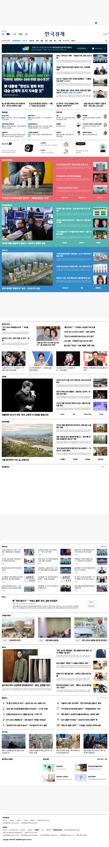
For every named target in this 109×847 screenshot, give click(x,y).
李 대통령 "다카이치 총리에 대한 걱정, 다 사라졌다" (84, 569)
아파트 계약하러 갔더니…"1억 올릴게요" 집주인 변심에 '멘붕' (11, 587)
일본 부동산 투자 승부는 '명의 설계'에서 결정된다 (94, 751)
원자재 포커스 (31, 115)
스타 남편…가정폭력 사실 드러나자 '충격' (78, 341)
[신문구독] (26, 34)
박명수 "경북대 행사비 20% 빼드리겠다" (95, 369)
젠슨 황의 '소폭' (60, 126)
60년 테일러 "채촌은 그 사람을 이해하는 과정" (72, 663)
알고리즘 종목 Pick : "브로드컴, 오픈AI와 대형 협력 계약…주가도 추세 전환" (40, 127)
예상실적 (64, 243)
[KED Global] (20, 34)
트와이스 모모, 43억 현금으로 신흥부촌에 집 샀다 (73, 278)
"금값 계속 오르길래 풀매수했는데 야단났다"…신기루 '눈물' (27, 708)
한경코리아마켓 (6, 41)
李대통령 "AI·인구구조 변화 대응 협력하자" (48, 587)
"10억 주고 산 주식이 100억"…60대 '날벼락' (79, 332)
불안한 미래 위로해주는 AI (90, 134)
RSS (42, 830)
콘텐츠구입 (15, 830)
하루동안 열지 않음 (98, 48)
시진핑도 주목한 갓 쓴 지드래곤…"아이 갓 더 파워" (47, 551)
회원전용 (5, 112)
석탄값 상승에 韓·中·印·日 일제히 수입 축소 (40, 119)
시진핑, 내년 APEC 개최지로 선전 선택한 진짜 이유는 (11, 560)
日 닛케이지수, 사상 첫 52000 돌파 (68, 176)
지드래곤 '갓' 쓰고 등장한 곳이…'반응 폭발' (65, 369)
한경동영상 (5, 467)
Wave (4, 647)
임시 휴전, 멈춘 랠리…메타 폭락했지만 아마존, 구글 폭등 (14, 127)
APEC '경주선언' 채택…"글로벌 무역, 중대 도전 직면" (74, 56)
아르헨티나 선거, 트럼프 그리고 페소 (91, 127)
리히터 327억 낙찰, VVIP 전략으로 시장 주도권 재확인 (73, 381)
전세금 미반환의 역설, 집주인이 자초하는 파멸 (40, 751)
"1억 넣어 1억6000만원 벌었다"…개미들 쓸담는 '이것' (25, 198)
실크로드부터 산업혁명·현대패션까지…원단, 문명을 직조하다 (27, 685)
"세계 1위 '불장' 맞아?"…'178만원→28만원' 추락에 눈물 (80, 725)
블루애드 (32, 820)
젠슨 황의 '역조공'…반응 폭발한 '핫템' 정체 (79, 345)
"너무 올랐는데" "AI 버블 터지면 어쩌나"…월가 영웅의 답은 (74, 233)
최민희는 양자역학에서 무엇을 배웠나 (92, 119)
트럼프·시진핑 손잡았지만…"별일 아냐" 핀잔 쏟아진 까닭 (73, 221)
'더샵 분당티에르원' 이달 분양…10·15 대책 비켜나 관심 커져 (73, 255)
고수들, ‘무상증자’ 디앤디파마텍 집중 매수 (40, 135)
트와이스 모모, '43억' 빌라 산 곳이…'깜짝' (15, 339)
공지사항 (46, 759)
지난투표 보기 (91, 606)
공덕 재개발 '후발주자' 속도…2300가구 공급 (21, 288)
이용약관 (48, 830)
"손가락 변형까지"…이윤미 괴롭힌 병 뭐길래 (40, 369)
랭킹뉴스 (5, 698)
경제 (37, 41)
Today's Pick (5, 115)
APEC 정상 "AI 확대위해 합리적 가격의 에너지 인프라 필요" (84, 551)
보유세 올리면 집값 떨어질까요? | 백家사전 (84, 587)
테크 (55, 41)
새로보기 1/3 (103, 546)
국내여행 (75, 459)
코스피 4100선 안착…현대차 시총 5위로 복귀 (72, 164)
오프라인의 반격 (11, 640)
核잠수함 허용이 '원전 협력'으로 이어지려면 (65, 135)
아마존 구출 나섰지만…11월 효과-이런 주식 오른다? (73, 209)
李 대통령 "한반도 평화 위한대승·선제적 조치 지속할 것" (24, 88)
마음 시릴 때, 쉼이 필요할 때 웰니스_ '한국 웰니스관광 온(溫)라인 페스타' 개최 (73, 437)
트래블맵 (62, 459)
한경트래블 (5, 422)
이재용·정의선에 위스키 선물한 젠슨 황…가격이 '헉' (24, 714)
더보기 (73, 40)
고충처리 (19, 820)
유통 (50, 41)
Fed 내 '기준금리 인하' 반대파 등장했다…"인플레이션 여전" (73, 80)
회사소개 (5, 820)
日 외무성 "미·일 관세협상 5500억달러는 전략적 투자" (67, 104)
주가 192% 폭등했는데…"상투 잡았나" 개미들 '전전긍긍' (26, 720)
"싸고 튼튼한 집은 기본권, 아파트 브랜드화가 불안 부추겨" (73, 91)
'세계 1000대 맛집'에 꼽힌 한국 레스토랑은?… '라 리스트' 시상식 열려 (73, 449)
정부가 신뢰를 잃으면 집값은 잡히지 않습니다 (13, 751)
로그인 (105, 34)
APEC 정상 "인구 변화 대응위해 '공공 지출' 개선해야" (48, 560)
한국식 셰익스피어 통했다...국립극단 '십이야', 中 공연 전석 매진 (73, 392)
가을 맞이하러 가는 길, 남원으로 (15, 459)
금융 (42, 41)
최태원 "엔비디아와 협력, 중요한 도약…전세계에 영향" (73, 68)
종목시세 (81, 243)
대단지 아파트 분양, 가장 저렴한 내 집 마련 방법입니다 (68, 751)
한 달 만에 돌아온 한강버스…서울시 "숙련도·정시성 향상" (40, 104)
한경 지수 (82, 197)
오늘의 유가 (4, 132)
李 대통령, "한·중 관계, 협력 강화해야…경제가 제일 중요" (48, 578)
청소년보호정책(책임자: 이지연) (72, 830)
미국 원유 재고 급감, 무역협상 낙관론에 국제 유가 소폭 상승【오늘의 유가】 (13, 135)
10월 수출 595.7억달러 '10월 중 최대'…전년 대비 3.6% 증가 (95, 104)
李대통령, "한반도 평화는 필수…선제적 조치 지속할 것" (83, 560)
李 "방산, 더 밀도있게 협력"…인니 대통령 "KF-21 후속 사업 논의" (84, 579)
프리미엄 (66, 41)
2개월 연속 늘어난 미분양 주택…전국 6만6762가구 (74, 266)
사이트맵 (30, 830)
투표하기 (91, 602)
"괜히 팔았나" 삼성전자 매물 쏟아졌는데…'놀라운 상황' (79, 714)
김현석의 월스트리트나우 (8, 124)
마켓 (99, 197)
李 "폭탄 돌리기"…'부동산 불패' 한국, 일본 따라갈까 (34, 600)
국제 (59, 41)
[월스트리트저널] (15, 34)
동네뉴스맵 (65, 288)
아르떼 (4, 376)
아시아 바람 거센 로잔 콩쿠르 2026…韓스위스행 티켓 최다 (73, 404)
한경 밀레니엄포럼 (48, 640)
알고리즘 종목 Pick (33, 124)
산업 (46, 41)
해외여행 (88, 459)
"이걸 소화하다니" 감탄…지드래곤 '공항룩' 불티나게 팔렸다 (11, 551)
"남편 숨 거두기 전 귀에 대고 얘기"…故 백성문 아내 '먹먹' (48, 343)
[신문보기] (3, 34)
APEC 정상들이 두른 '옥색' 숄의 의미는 (12, 569)
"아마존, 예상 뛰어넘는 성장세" (67, 188)
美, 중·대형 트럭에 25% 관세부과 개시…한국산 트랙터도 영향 (13, 104)
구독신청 (12, 820)
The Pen (5, 732)
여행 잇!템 (100, 459)
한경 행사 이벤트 (7, 759)
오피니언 (31, 41)
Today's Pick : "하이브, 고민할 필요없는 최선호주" (14, 119)
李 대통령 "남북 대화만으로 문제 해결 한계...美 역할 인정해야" (12, 578)
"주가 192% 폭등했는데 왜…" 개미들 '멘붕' (15, 328)
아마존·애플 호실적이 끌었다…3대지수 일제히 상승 (23, 243)
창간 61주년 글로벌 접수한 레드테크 (90, 640)
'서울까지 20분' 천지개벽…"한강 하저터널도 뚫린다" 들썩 (80, 703)
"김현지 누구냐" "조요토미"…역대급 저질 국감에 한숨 (13, 369)
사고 (106, 759)
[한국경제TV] (9, 34)
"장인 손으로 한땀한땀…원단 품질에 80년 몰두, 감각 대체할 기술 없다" (73, 651)
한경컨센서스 (65, 197)
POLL (4, 597)
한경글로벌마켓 (16, 41)
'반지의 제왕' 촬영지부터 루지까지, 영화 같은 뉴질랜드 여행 (73, 426)
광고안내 (25, 820)
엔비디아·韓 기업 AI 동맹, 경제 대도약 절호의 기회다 (65, 119)
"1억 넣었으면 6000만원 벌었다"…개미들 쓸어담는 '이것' (80, 708)
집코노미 (24, 41)
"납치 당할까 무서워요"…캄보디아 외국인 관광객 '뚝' (79, 720)
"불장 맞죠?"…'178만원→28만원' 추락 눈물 (79, 327)
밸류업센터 (98, 288)
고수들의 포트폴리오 (33, 132)
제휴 (11, 830)
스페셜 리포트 (6, 615)
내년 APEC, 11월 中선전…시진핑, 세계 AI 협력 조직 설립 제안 (48, 569)
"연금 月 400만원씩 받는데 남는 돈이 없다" (79, 336)
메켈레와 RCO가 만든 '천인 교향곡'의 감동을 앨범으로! (25, 414)
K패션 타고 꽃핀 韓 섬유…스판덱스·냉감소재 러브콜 (73, 674)
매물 (82, 288)
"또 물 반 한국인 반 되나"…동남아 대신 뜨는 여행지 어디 (26, 703)
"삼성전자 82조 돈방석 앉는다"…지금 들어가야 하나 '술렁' (26, 725)
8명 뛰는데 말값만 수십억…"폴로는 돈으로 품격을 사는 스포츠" (73, 686)
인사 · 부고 (100, 759)
